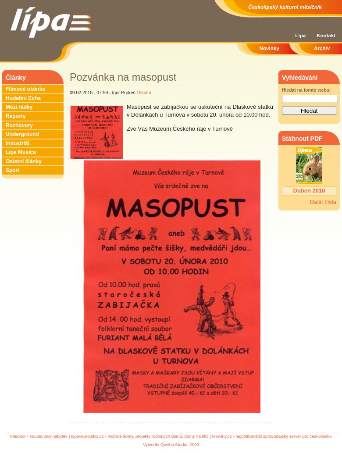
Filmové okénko (26, 89)
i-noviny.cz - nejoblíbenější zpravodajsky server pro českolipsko (271, 436)
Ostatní (144, 92)
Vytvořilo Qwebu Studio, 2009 (171, 444)
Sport (12, 170)
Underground (22, 134)
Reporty (15, 116)
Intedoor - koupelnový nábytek (39, 436)
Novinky (269, 48)
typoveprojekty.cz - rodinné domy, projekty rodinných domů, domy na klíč (139, 436)
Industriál (17, 143)
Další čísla (323, 202)
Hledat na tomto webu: (306, 90)
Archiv (322, 48)
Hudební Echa (23, 98)
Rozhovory (19, 125)
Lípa (300, 35)
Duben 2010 (309, 190)
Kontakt (326, 35)
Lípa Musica (21, 152)
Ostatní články (24, 161)
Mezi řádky (19, 107)
